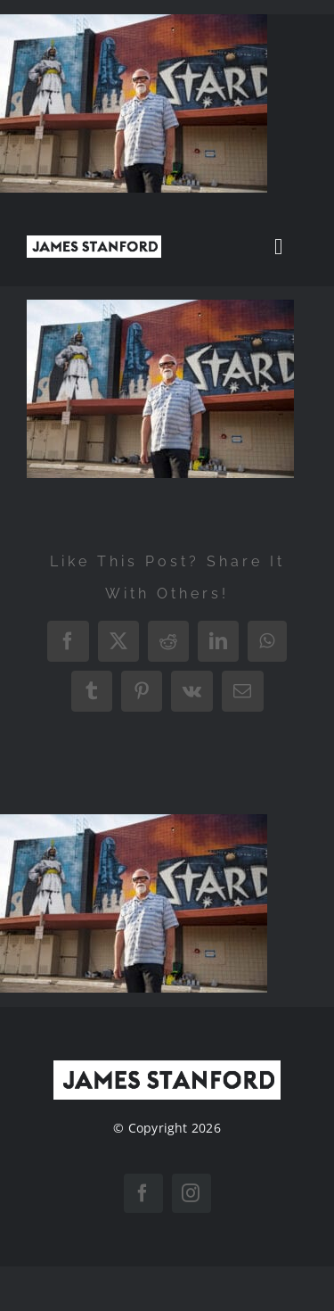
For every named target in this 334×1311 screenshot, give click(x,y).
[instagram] (191, 1193)
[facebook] (143, 1193)
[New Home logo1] (94, 242)
